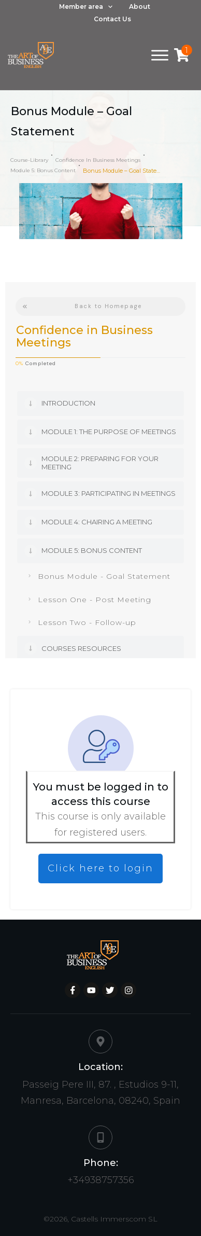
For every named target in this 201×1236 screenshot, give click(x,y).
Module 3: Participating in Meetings (108, 493)
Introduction (68, 403)
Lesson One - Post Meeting (94, 599)
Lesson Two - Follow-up (87, 622)
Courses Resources (81, 648)
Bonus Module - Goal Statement (104, 576)
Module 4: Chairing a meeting (96, 522)
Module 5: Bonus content (91, 550)
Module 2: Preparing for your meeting (100, 462)
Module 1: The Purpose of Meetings (108, 431)
